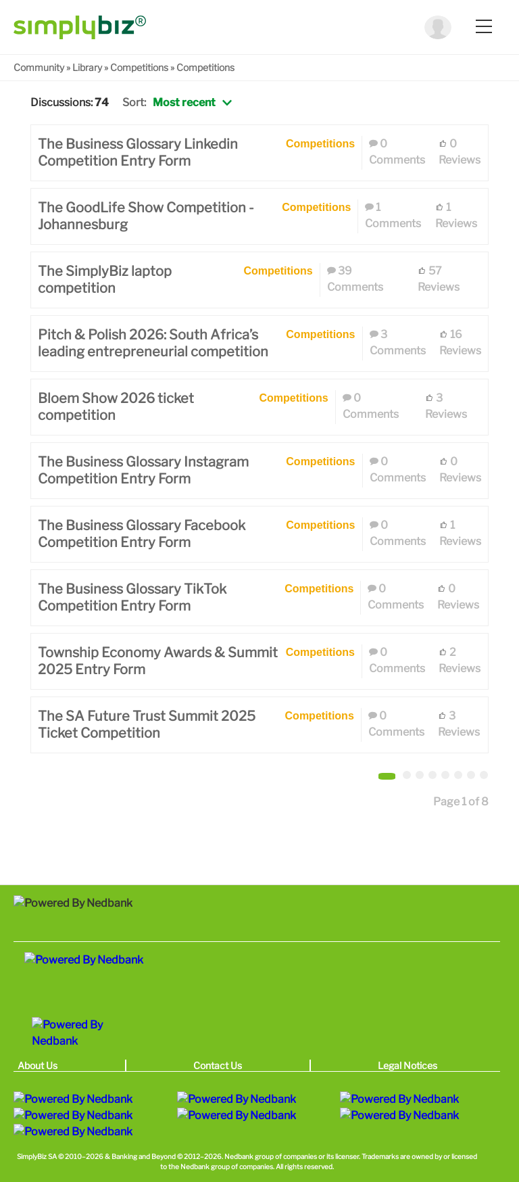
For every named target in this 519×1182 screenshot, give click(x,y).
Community (39, 67)
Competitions (139, 67)
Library (87, 67)
